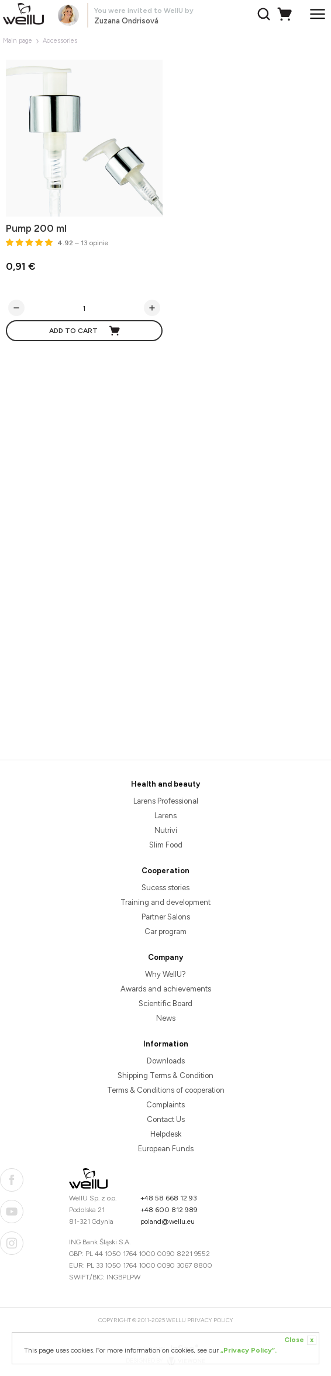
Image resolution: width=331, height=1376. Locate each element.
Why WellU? (165, 974)
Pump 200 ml (36, 228)
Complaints (165, 1104)
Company (165, 957)
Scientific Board (165, 1003)
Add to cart (85, 330)
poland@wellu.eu (167, 1221)
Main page (17, 40)
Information (165, 1043)
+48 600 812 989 (169, 1210)
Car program (165, 931)
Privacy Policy (210, 1320)
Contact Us (166, 1119)
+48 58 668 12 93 (168, 1198)
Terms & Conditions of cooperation (166, 1090)
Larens (165, 815)
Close (300, 1340)
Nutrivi (165, 830)
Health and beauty (165, 784)
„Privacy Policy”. (248, 1350)
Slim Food (165, 844)
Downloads (166, 1060)
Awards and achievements (165, 988)
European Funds (166, 1148)
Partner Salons (166, 916)
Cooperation (165, 870)
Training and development (165, 902)
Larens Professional (165, 801)
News (165, 1018)
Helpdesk (165, 1134)
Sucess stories (165, 887)
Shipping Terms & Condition (165, 1075)
